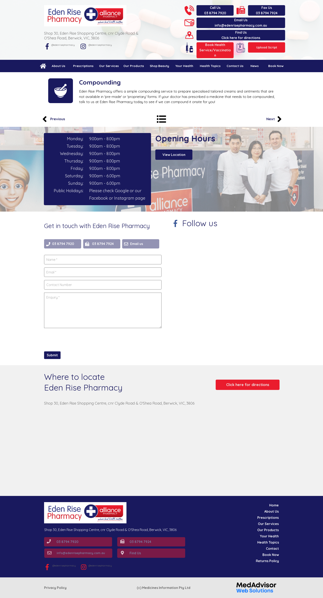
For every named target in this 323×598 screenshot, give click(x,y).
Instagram (124, 198)
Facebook (99, 198)
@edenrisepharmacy (100, 44)
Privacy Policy (55, 588)
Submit (52, 355)
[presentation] (75, 339)
